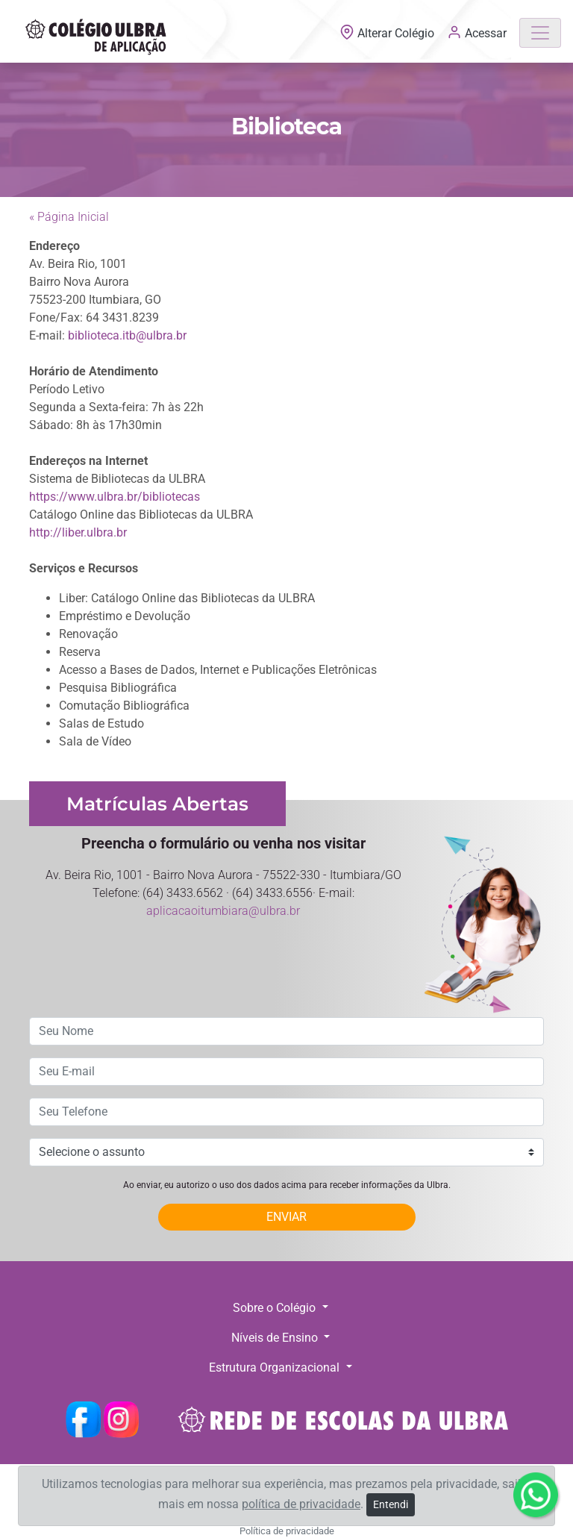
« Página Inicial (69, 217)
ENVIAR (286, 1217)
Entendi (390, 1504)
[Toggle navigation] (540, 33)
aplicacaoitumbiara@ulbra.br (223, 911)
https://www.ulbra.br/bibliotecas (114, 497)
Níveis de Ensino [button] (276, 1338)
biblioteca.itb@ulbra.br (127, 335)
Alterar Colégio (388, 33)
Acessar (477, 32)
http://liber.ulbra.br (78, 532)
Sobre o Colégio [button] (276, 1308)
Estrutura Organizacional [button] (275, 1367)
